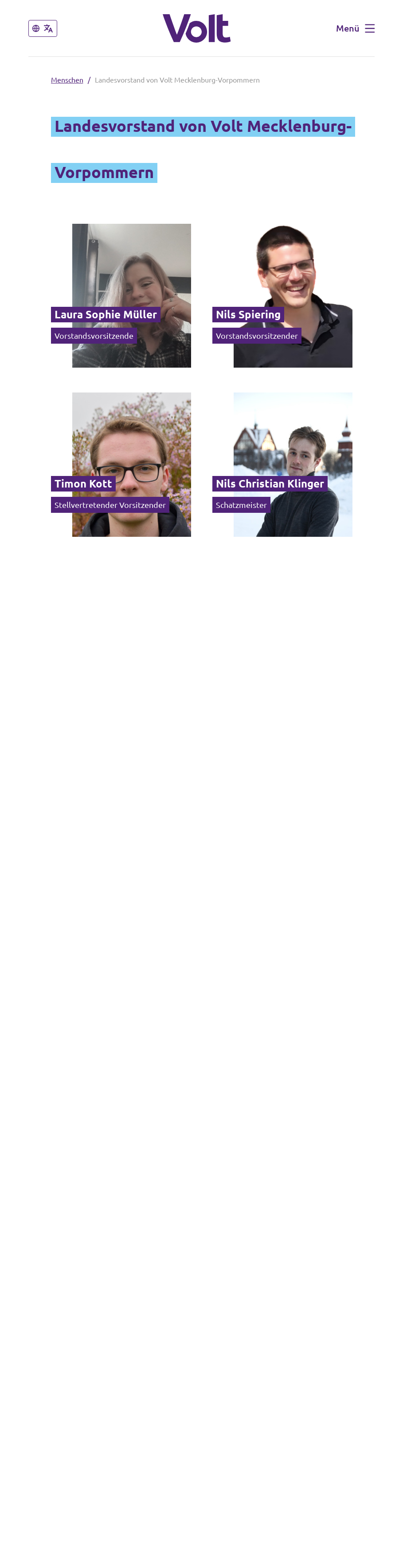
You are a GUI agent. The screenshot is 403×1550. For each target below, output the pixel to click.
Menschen (67, 80)
